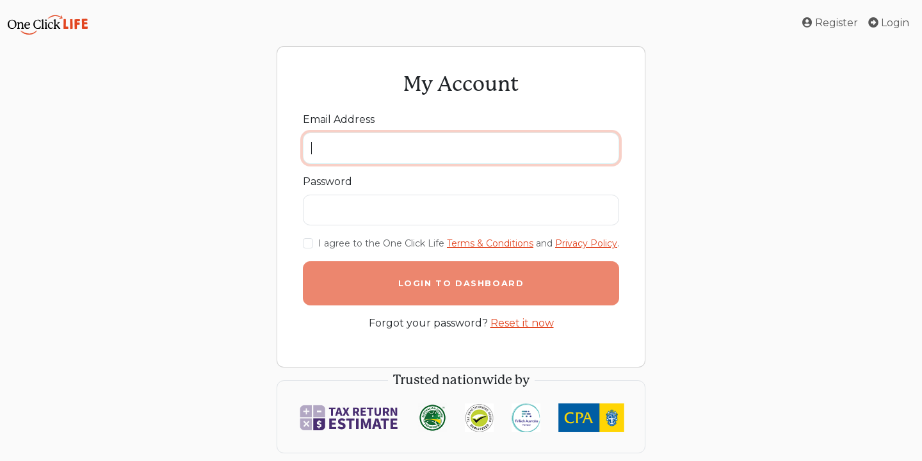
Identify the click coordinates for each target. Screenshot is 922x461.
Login (888, 23)
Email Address (339, 119)
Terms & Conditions (490, 243)
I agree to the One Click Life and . (468, 243)
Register (830, 23)
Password (327, 181)
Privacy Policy (586, 243)
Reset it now (522, 323)
